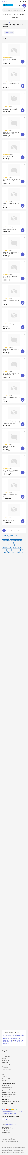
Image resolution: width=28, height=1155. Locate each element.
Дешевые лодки (6, 1096)
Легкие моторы (16, 549)
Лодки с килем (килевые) (8, 1089)
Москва (4, 1)
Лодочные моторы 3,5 (14, 1038)
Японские (17, 542)
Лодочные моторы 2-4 (8, 1034)
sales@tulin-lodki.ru (10, 1124)
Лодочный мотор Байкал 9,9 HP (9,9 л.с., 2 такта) (11, 204)
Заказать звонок (6, 1106)
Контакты (4, 1076)
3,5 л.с (9, 549)
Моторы (4, 1058)
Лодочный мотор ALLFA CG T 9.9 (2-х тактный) (11, 495)
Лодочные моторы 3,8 (10, 1041)
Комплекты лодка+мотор (8, 1064)
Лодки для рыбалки (7, 1087)
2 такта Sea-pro (6, 538)
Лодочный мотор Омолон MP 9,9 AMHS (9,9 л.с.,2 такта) (11, 471)
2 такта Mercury (15, 538)
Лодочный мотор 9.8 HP (9, 156)
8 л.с (9, 552)
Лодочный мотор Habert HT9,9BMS (9, 447)
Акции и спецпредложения (8, 1072)
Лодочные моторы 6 (9, 1035)
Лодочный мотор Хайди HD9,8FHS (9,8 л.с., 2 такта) (11, 398)
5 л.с (18, 552)
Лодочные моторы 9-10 (10, 1037)
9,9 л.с (14, 547)
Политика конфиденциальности (10, 1141)
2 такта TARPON (13, 535)
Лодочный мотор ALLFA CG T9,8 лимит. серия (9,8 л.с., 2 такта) (11, 301)
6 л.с (13, 552)
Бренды (22, 14)
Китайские (5, 545)
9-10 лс (4, 552)
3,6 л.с (4, 549)
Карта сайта (5, 1062)
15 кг (23, 549)
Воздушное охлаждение (16, 540)
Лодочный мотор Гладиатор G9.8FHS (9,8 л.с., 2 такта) (10, 228)
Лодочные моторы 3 (8, 1040)
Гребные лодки (5, 1054)
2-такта (17, 545)
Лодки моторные (6, 1053)
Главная (4, 22)
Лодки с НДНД (5, 1060)
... (26, 14)
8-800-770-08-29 (20, 5)
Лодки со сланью (6, 1090)
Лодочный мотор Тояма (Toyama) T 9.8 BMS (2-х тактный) (11, 422)
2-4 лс (22, 552)
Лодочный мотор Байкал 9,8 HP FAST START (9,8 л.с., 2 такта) (11, 108)
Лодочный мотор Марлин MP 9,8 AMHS (11, 350)
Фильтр (7, 38)
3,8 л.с (19, 547)
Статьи (3, 1074)
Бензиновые (6, 540)
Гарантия (15, 14)
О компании (5, 1071)
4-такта (11, 545)
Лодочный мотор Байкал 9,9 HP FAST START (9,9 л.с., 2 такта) (11, 374)
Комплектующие (6, 1056)
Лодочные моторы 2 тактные (9, 1092)
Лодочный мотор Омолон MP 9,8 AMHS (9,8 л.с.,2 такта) (11, 253)
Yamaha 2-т (5, 535)
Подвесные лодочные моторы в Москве (17, 22)
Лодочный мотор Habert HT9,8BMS (9, 325)
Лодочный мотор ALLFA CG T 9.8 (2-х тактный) (11, 277)
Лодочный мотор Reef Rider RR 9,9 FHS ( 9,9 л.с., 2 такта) (11, 519)
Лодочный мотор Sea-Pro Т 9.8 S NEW (11, 84)
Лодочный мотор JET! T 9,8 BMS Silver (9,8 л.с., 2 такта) (11, 133)
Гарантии (4, 1080)
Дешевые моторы (7, 547)
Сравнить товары (6, 1069)
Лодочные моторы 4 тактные (9, 1094)
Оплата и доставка (6, 14)
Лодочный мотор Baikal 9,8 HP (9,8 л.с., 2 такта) (10, 60)
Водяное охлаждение (8, 542)
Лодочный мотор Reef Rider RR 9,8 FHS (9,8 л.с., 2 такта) (11, 180)
